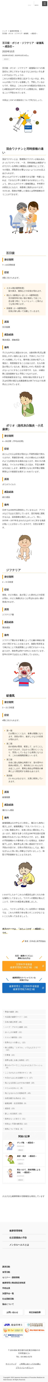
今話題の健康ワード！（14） (16, 1017)
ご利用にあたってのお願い (30, 1364)
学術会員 (6, 1288)
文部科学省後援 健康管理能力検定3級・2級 (24, 966)
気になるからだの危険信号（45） (18, 1093)
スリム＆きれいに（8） (14, 1088)
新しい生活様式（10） (14, 1114)
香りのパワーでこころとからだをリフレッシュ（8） (23, 1066)
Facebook (24, 1213)
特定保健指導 (35, 1312)
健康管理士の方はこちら (24, 1256)
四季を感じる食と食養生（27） (17, 1060)
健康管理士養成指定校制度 (13, 1283)
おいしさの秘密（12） (14, 1032)
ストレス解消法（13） (14, 1037)
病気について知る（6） (14, 1129)
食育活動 (6, 1272)
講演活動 (6, 1267)
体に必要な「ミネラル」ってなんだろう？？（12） (23, 1048)
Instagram (34, 1204)
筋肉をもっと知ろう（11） (16, 1119)
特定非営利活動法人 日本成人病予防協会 (10, 3)
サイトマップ (11, 1364)
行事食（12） (10, 1055)
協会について (8, 1304)
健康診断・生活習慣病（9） (16, 1103)
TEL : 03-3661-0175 (24, 1357)
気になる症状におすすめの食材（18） (20, 1083)
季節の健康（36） (12, 1012)
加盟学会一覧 (8, 1293)
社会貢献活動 (8, 1299)
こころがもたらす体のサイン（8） (19, 1073)
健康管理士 (37, 5)
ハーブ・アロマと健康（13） (16, 1027)
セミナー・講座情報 (11, 1277)
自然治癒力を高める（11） (16, 1098)
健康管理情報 (14, 31)
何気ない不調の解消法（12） (16, 1124)
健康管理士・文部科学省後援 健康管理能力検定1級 (24, 988)
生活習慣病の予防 (18, 1238)
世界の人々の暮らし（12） (16, 1042)
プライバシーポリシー (25, 1368)
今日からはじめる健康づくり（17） (19, 1078)
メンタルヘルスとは (19, 1245)
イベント (29, 5)
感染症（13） (10, 1108)
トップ (4, 31)
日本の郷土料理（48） (14, 1022)
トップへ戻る (45, 1372)
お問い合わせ (12, 1312)
